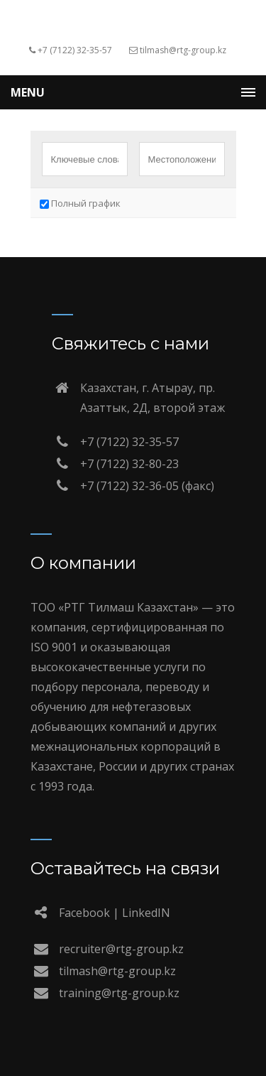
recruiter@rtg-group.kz (121, 949)
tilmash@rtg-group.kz (117, 971)
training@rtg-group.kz (119, 993)
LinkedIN (146, 912)
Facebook (84, 912)
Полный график (80, 203)
